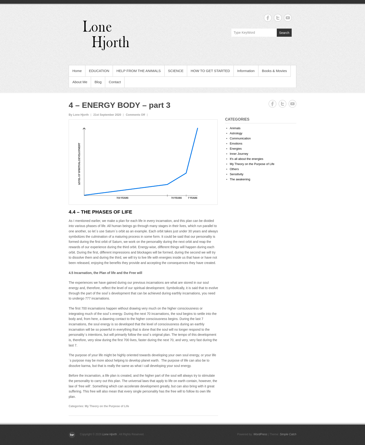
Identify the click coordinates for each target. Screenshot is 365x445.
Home (77, 71)
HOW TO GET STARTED (210, 71)
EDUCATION (99, 71)
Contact (115, 82)
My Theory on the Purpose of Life (107, 406)
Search (284, 33)
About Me (79, 82)
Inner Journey (239, 153)
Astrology (236, 133)
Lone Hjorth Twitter (278, 18)
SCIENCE (176, 71)
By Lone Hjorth (79, 114)
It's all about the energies (246, 159)
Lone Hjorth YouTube (288, 18)
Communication (240, 138)
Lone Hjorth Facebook (268, 18)
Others (234, 169)
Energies (236, 148)
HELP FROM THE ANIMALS (138, 71)
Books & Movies (274, 71)
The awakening (240, 179)
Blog (98, 82)
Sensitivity (236, 174)
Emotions (236, 143)
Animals (235, 128)
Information (246, 71)
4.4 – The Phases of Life (100, 211)
